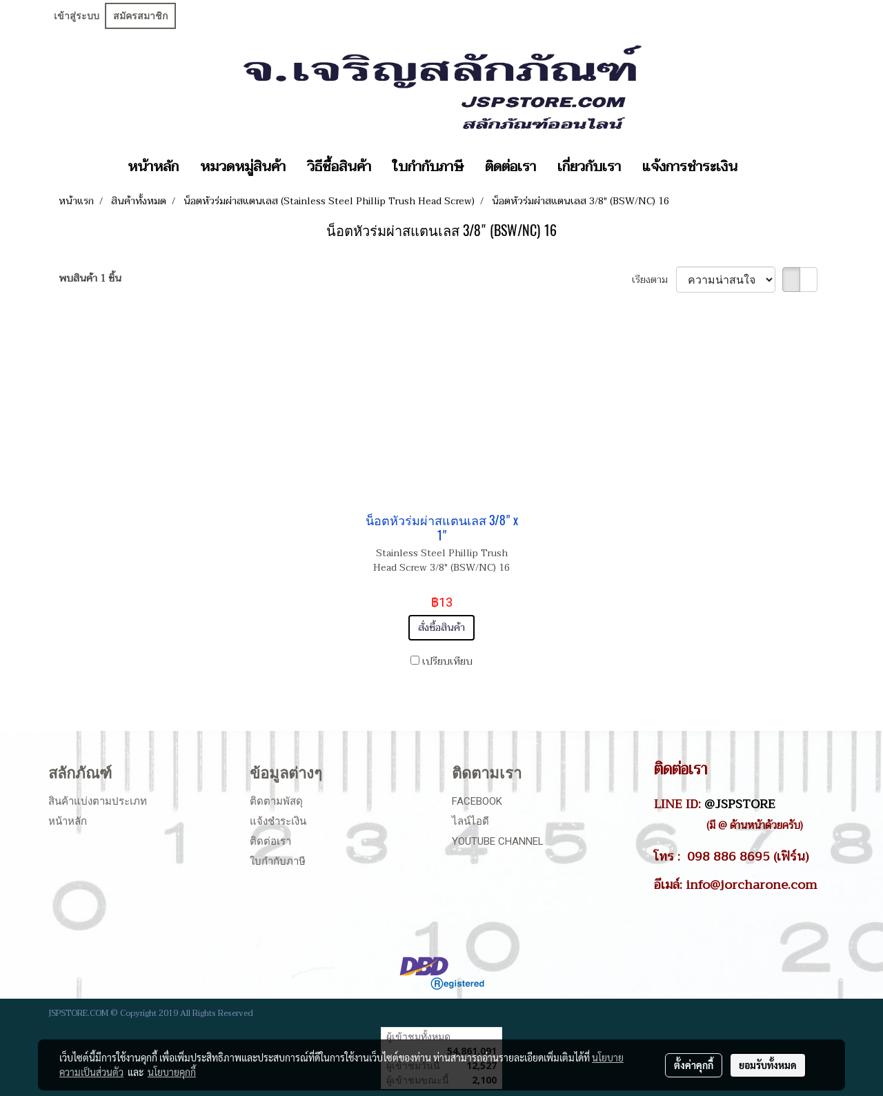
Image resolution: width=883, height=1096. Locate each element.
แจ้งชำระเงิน (278, 821)
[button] (760, 167)
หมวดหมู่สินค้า (243, 167)
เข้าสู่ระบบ (76, 15)
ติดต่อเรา (510, 167)
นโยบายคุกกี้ (172, 1072)
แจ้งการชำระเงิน (689, 167)
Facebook (477, 801)
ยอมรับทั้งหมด (768, 1065)
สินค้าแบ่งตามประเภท (97, 801)
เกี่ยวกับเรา (589, 167)
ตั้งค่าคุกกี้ (693, 1065)
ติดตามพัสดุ (276, 801)
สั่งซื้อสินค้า (441, 628)
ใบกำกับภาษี (428, 167)
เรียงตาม (654, 280)
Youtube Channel (498, 841)
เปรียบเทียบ (447, 661)
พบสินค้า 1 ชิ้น (90, 278)
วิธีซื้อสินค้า (339, 167)
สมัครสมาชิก (140, 15)
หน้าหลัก (153, 167)
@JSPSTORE (739, 804)
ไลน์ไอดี (470, 821)
